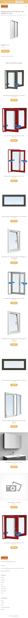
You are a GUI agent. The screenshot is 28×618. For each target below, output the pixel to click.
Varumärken (3, 590)
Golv (2, 584)
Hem (2, 15)
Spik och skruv (4, 588)
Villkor (2, 605)
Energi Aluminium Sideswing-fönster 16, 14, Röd (14, 135)
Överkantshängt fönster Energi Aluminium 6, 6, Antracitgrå (14, 216)
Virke (2, 593)
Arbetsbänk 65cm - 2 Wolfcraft (14, 502)
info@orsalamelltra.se (5, 571)
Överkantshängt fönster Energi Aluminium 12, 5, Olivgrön (14, 380)
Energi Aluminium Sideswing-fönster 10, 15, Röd (14, 176)
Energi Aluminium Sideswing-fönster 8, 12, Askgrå (14, 298)
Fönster (7, 45)
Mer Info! (5, 51)
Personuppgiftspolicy (5, 607)
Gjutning (2, 582)
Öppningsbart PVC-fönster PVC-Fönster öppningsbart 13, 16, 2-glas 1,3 (14, 339)
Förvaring (3, 579)
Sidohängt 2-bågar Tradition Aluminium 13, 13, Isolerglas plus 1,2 (14, 421)
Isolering (2, 586)
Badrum (2, 577)
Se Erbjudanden (19, 1)
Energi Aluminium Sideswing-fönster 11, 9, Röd (14, 542)
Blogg (2, 600)
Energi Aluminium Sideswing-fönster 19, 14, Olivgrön (14, 95)
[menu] (25, 6)
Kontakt (2, 602)
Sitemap (2, 609)
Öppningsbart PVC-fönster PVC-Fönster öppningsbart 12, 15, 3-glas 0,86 (14, 257)
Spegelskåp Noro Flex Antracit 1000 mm (14, 462)
